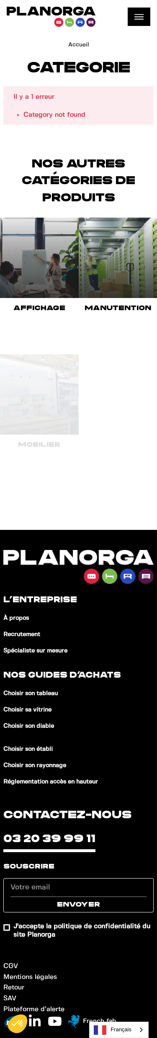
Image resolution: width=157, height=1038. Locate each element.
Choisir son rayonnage (34, 765)
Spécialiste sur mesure (35, 651)
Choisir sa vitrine (27, 710)
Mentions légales (30, 977)
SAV (9, 998)
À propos (16, 618)
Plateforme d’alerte (33, 1009)
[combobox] (119, 1030)
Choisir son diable (28, 726)
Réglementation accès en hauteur (50, 782)
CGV (10, 966)
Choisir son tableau (30, 693)
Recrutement (21, 634)
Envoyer (78, 904)
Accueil (78, 45)
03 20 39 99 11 (49, 839)
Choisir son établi (28, 749)
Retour (13, 987)
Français (112, 1030)
